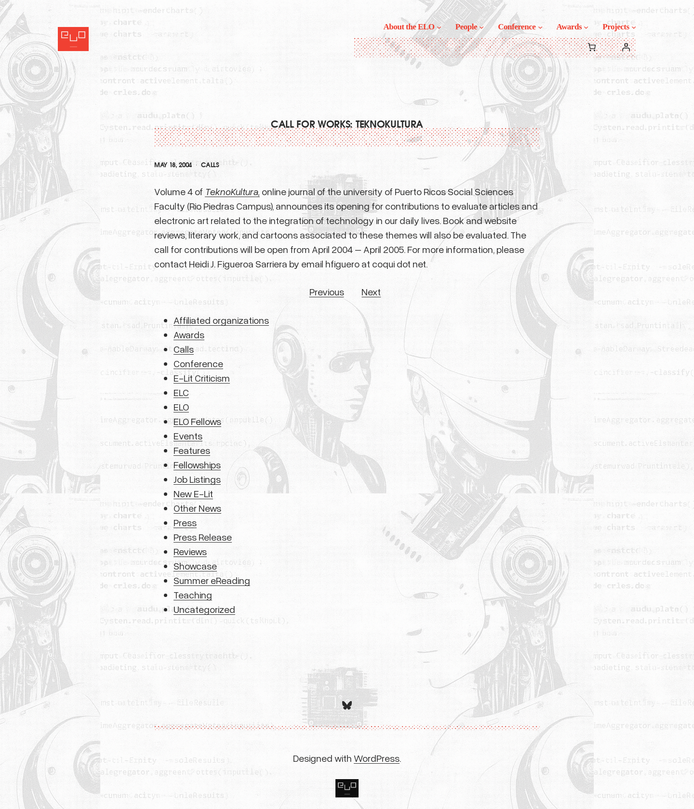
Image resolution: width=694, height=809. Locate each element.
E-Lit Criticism (202, 378)
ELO (181, 406)
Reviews (190, 551)
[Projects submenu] (633, 27)
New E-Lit (193, 493)
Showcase (195, 565)
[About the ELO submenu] (439, 27)
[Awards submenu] (586, 27)
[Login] (626, 47)
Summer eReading (212, 580)
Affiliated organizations (221, 320)
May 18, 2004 (173, 165)
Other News (197, 508)
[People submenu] (481, 27)
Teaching (193, 594)
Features (192, 450)
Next (371, 291)
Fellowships (197, 464)
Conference (198, 363)
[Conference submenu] (540, 27)
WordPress (377, 758)
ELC (181, 392)
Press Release (203, 537)
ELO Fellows (197, 421)
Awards (189, 334)
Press (185, 522)
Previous (326, 291)
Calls (210, 165)
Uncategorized (204, 609)
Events (188, 435)
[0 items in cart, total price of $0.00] (591, 47)
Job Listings (197, 479)
